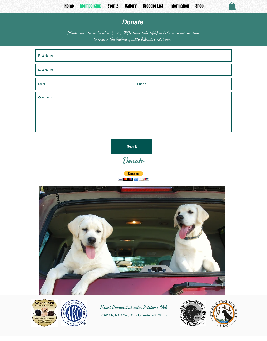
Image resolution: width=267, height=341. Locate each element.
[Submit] (131, 146)
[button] (232, 6)
